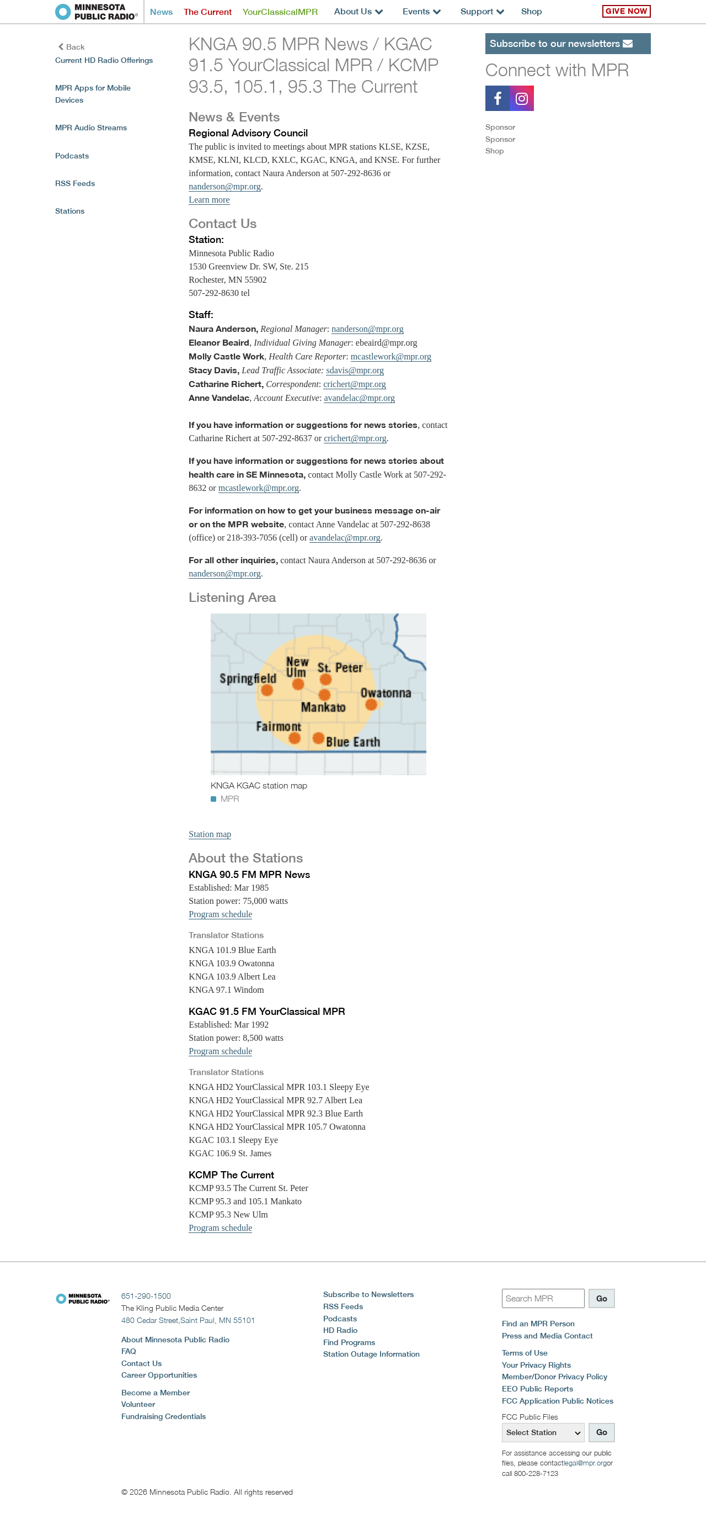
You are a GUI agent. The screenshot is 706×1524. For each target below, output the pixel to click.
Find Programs (349, 1342)
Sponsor (500, 127)
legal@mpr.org (585, 1462)
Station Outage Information (371, 1354)
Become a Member (155, 1392)
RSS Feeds (75, 183)
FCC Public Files (530, 1416)
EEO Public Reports (537, 1388)
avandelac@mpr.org (359, 398)
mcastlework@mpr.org (391, 356)
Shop (531, 11)
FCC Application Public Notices (557, 1400)
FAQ (128, 1351)
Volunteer (138, 1404)
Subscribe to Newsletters (368, 1294)
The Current (208, 12)
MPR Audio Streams (91, 127)
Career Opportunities (159, 1374)
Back (71, 47)
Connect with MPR (557, 69)
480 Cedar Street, (188, 1320)
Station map (210, 834)
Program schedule (220, 914)
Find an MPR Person (538, 1323)
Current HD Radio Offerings (104, 60)
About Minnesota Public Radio (175, 1339)
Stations (69, 211)
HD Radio (340, 1330)
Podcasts (72, 155)
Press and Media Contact (547, 1335)
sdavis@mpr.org (355, 370)
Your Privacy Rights (536, 1365)
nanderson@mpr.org (224, 186)
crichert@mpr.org (354, 384)
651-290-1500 (146, 1295)
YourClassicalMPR (280, 12)
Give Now (627, 11)
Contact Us (141, 1363)
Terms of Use (525, 1352)
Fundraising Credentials (163, 1416)
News (161, 12)
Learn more (209, 199)
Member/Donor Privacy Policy (554, 1376)
